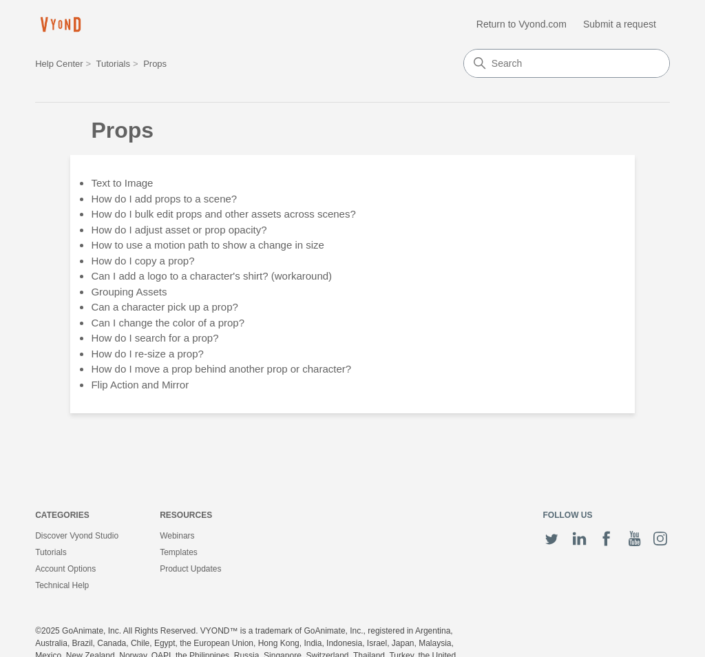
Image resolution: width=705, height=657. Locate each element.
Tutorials (113, 64)
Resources (186, 515)
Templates (179, 552)
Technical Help (62, 585)
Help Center (59, 64)
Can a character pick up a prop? (164, 307)
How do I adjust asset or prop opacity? (178, 230)
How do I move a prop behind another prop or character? (221, 369)
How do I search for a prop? (154, 338)
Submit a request (619, 24)
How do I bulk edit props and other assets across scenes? (223, 214)
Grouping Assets (129, 292)
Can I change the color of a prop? (167, 322)
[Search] (566, 63)
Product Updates (190, 569)
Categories (62, 515)
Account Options (65, 569)
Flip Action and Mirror (140, 384)
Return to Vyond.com (521, 24)
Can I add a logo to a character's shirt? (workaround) (211, 276)
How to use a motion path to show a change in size (207, 245)
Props (155, 64)
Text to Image (122, 183)
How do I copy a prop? (142, 261)
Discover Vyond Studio (76, 536)
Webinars (177, 536)
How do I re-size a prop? (147, 353)
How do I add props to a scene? (164, 199)
